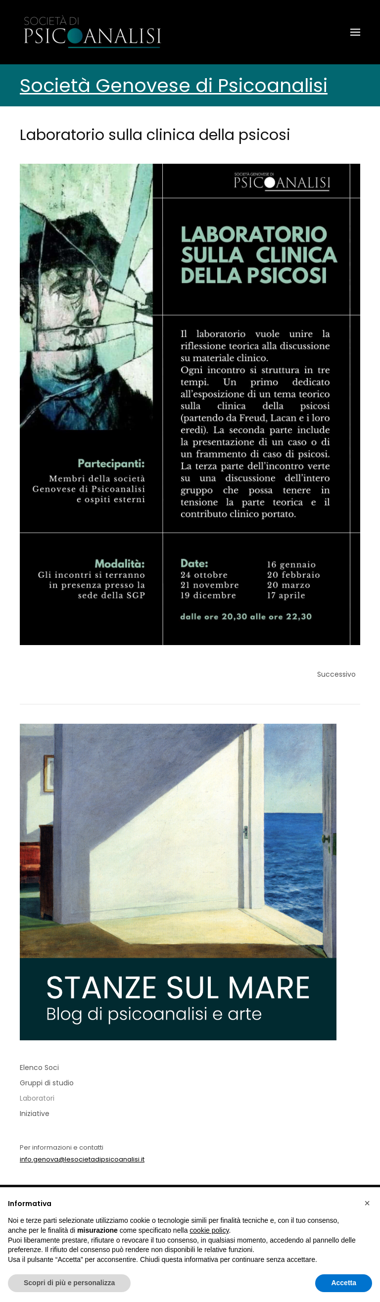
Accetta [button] (343, 1283)
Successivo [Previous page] (336, 674)
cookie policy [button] (209, 1230)
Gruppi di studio (47, 1083)
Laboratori (37, 1098)
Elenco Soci (39, 1067)
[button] (355, 32)
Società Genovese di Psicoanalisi (174, 85)
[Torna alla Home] (94, 32)
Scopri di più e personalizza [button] (69, 1283)
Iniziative (34, 1113)
